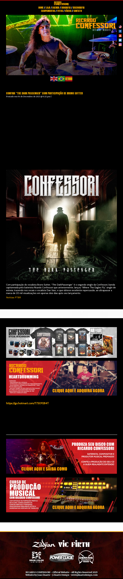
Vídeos (68, 11)
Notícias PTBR (13, 297)
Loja (48, 7)
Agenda (55, 7)
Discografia (79, 7)
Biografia (66, 7)
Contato (78, 11)
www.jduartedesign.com (84, 575)
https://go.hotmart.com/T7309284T (27, 403)
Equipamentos (48, 11)
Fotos (60, 11)
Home (41, 7)
